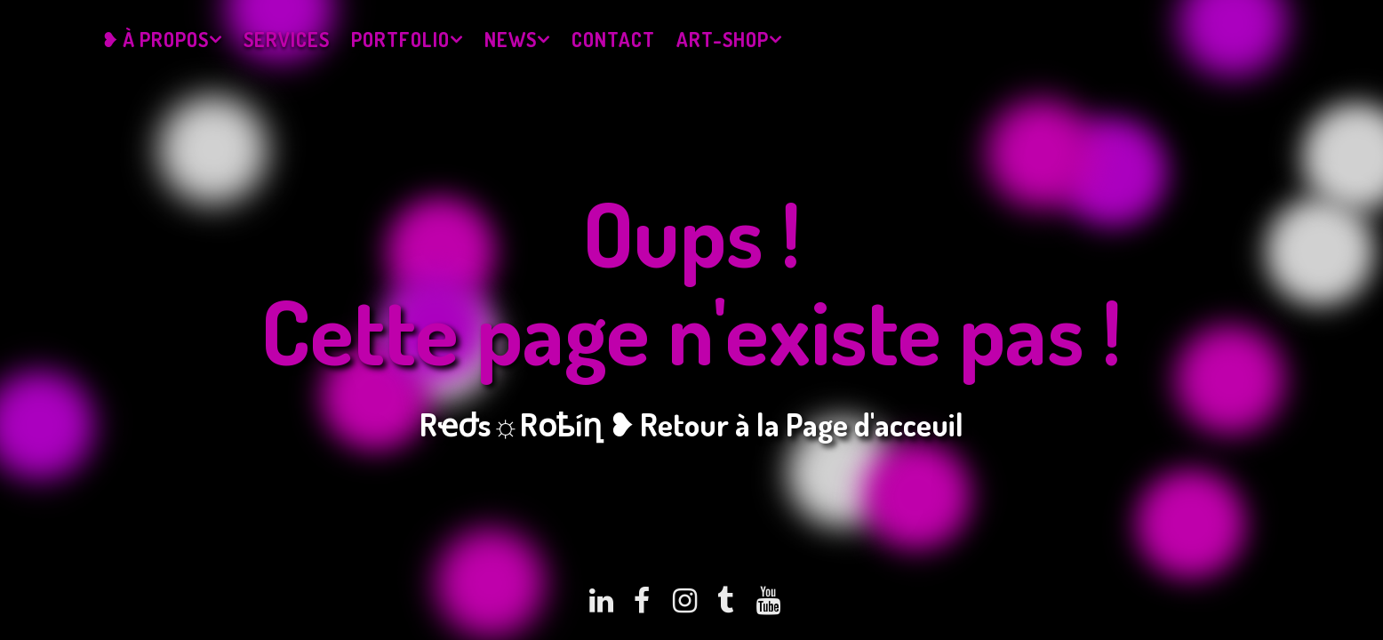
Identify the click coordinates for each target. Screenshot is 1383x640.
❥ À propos (155, 39)
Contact (613, 39)
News (510, 39)
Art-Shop (722, 39)
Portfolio (400, 39)
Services (287, 39)
